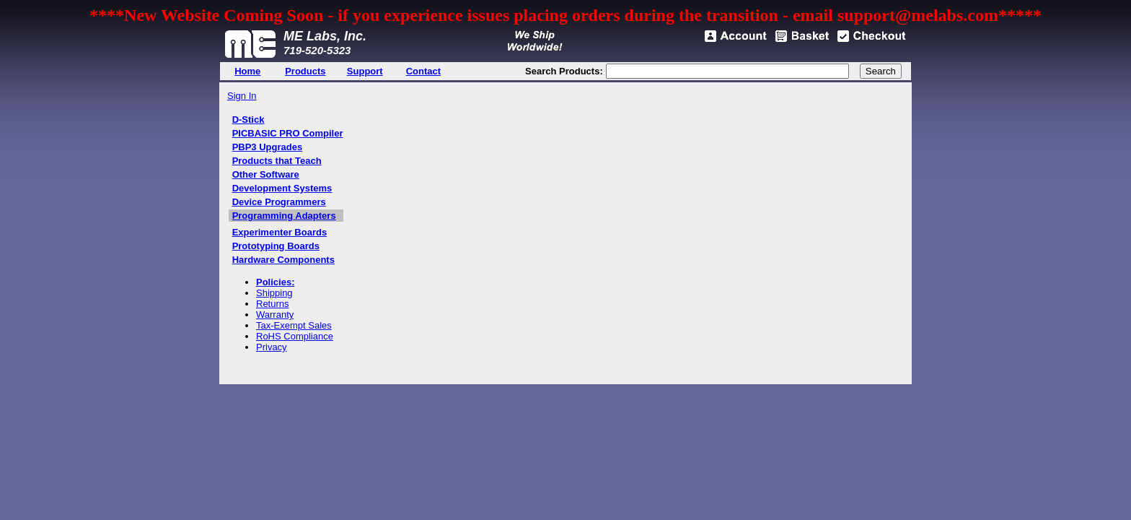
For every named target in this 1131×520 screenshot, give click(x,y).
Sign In (241, 95)
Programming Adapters (284, 215)
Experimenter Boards (279, 232)
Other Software (265, 174)
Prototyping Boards (276, 245)
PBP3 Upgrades (267, 147)
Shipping (274, 292)
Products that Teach (277, 160)
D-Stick (248, 119)
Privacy (271, 347)
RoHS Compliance (294, 336)
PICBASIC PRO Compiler (287, 133)
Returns (272, 303)
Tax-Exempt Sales (294, 325)
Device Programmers (279, 201)
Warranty (275, 314)
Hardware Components (283, 259)
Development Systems (282, 188)
